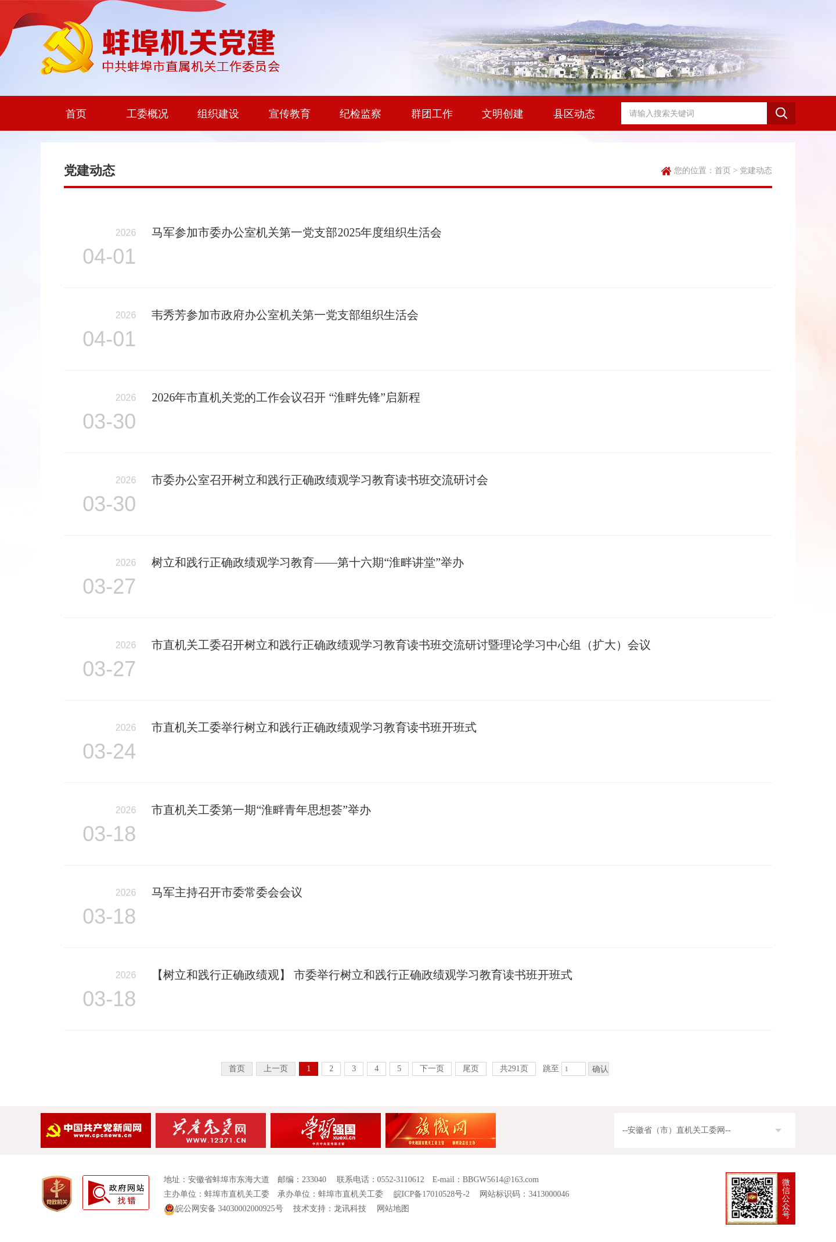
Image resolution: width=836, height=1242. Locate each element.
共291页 (514, 1068)
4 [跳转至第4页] (376, 1068)
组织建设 (218, 114)
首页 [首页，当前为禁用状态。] (237, 1068)
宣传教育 (290, 114)
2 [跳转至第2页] (331, 1068)
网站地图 (393, 1208)
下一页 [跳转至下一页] (432, 1068)
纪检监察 (360, 114)
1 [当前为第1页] (309, 1068)
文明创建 (503, 114)
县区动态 (574, 114)
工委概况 (147, 114)
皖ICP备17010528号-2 (432, 1194)
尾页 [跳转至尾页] (471, 1068)
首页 (76, 114)
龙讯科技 (350, 1208)
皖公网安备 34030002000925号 (223, 1208)
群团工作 (432, 114)
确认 (600, 1069)
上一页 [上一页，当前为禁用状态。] (276, 1068)
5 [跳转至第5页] (399, 1068)
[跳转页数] (573, 1069)
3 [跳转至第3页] (354, 1068)
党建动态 (756, 170)
